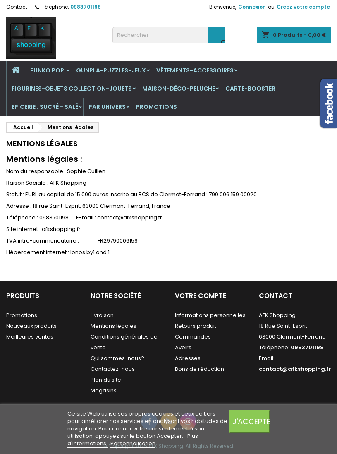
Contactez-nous (113, 369)
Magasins (104, 390)
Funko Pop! (48, 70)
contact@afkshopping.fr (295, 369)
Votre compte (200, 295)
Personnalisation (132, 443)
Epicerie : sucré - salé (45, 107)
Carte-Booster (250, 88)
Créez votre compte (303, 6)
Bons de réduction (199, 369)
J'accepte (251, 421)
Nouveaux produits (31, 326)
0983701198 (85, 6)
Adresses (188, 358)
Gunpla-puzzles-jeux (111, 70)
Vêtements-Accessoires (195, 70)
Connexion (252, 6)
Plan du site (106, 380)
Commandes (193, 337)
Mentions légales (113, 326)
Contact (16, 6)
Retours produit (195, 326)
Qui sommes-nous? (117, 358)
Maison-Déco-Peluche (178, 88)
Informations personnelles (210, 315)
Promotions (156, 107)
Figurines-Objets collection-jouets (72, 88)
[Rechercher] (168, 35)
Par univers (107, 107)
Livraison (102, 315)
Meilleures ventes (29, 337)
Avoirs (183, 347)
